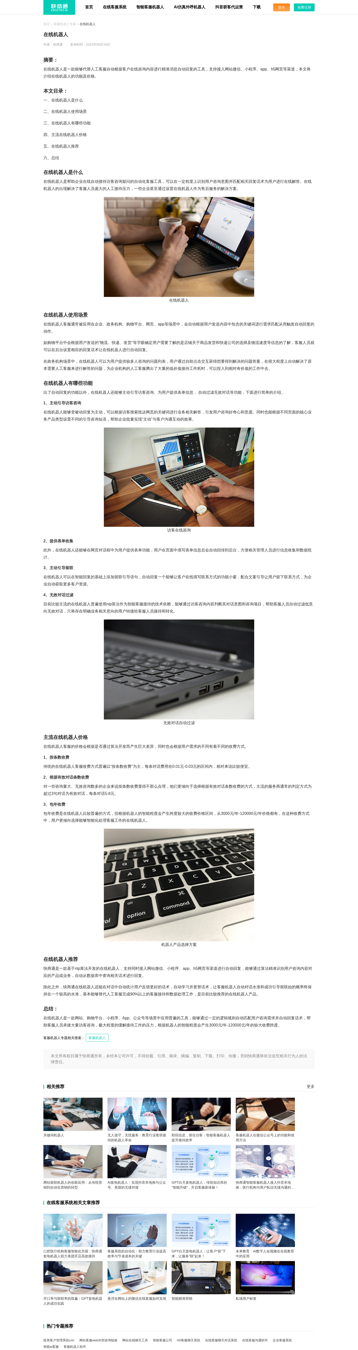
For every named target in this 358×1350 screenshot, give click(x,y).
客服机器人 (97, 1038)
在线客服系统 (114, 7)
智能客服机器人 (150, 7)
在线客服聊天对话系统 (221, 1340)
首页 (89, 7)
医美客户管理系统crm (58, 1340)
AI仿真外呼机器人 (189, 7)
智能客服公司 (162, 1340)
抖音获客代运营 (229, 7)
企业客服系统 (282, 1340)
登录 (281, 7)
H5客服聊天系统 (188, 1340)
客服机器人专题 (65, 24)
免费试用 (304, 7)
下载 (257, 7)
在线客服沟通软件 (255, 1340)
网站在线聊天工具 (135, 1340)
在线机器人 (88, 24)
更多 (311, 1086)
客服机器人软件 (75, 1347)
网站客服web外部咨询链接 (98, 1340)
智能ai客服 (51, 1347)
